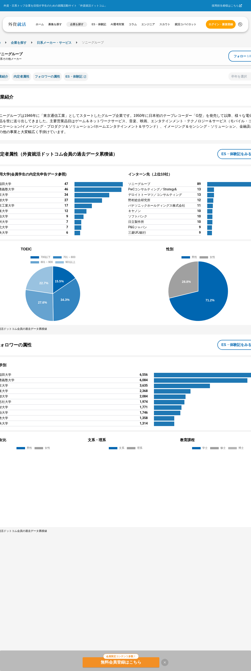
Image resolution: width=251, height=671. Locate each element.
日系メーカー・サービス (54, 42)
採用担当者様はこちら (225, 5)
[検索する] (240, 24)
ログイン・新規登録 (221, 24)
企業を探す (19, 42)
